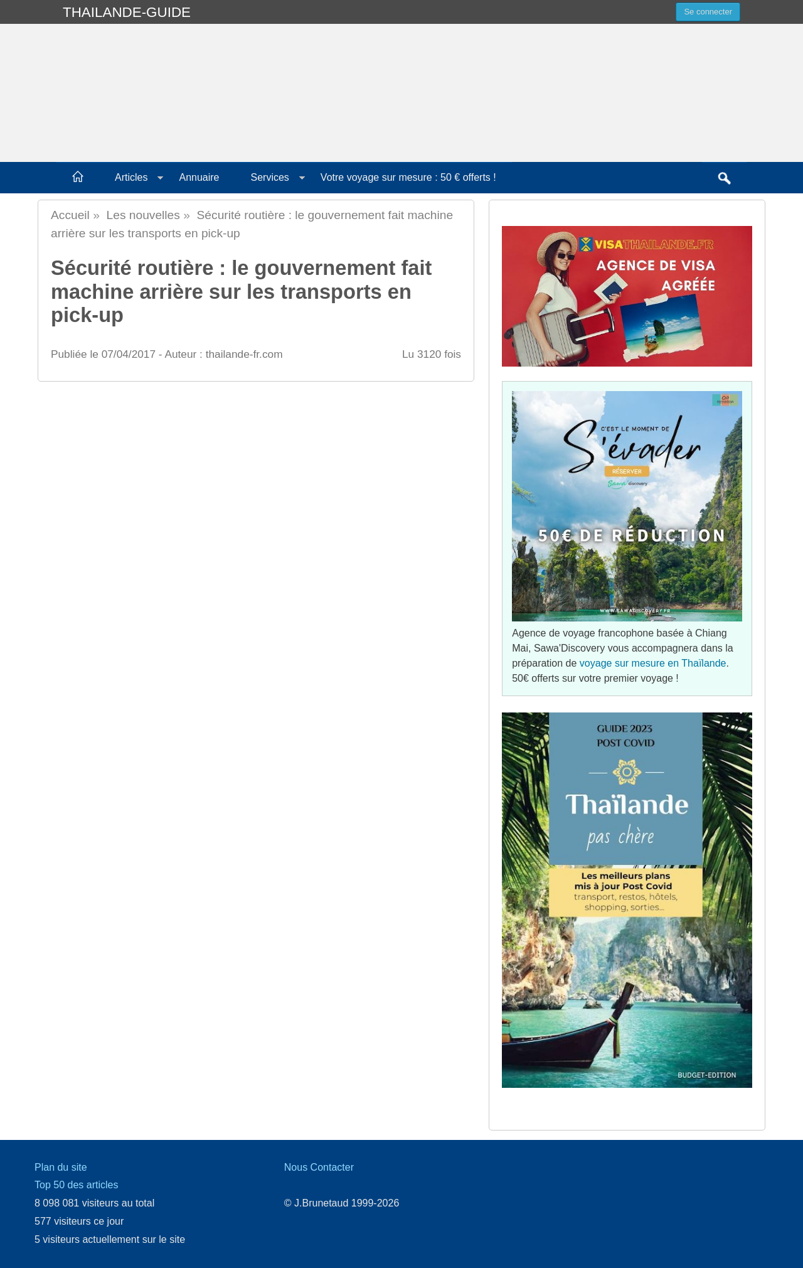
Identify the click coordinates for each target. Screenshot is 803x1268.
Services (270, 177)
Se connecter (708, 11)
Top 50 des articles (76, 1184)
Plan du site (61, 1167)
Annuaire (199, 177)
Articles (131, 177)
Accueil (70, 215)
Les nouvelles (143, 215)
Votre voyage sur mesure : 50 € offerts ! (408, 177)
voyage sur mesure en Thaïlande (653, 663)
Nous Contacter (319, 1167)
